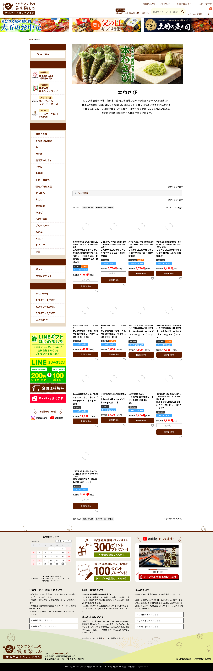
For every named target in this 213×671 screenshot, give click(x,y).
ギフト (39, 269)
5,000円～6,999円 (45, 306)
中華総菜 (40, 206)
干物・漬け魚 (43, 180)
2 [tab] (104, 36)
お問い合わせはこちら (148, 626)
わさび (39, 212)
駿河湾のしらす (44, 160)
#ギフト (145, 13)
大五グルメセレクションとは (156, 3)
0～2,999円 (42, 293)
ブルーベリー (43, 54)
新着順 (110, 207)
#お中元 (119, 13)
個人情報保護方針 (184, 659)
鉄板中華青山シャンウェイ (48, 88)
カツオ (39, 153)
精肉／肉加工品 (44, 186)
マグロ (39, 166)
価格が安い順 (88, 207)
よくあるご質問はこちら (149, 620)
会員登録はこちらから (42, 620)
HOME (31, 39)
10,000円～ (42, 319)
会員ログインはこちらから (44, 626)
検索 (182, 11)
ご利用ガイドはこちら (148, 614)
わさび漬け (41, 219)
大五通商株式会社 (60, 653)
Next (211, 27)
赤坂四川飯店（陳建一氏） (46, 75)
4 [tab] (108, 36)
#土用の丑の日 (132, 13)
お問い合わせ (205, 3)
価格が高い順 (101, 207)
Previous (2, 27)
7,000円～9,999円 (45, 313)
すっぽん (40, 193)
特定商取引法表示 (203, 659)
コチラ (105, 638)
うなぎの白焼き (44, 140)
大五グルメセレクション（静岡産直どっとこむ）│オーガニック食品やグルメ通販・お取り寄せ (102, 667)
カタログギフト (44, 275)
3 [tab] (106, 36)
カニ (38, 147)
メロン (39, 238)
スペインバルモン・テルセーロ (48, 101)
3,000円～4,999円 (45, 300)
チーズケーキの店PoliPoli (48, 113)
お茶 (38, 251)
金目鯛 (39, 173)
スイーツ (40, 245)
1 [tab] (102, 36)
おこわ (39, 199)
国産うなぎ (41, 134)
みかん (39, 232)
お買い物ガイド (184, 3)
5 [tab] (110, 36)
